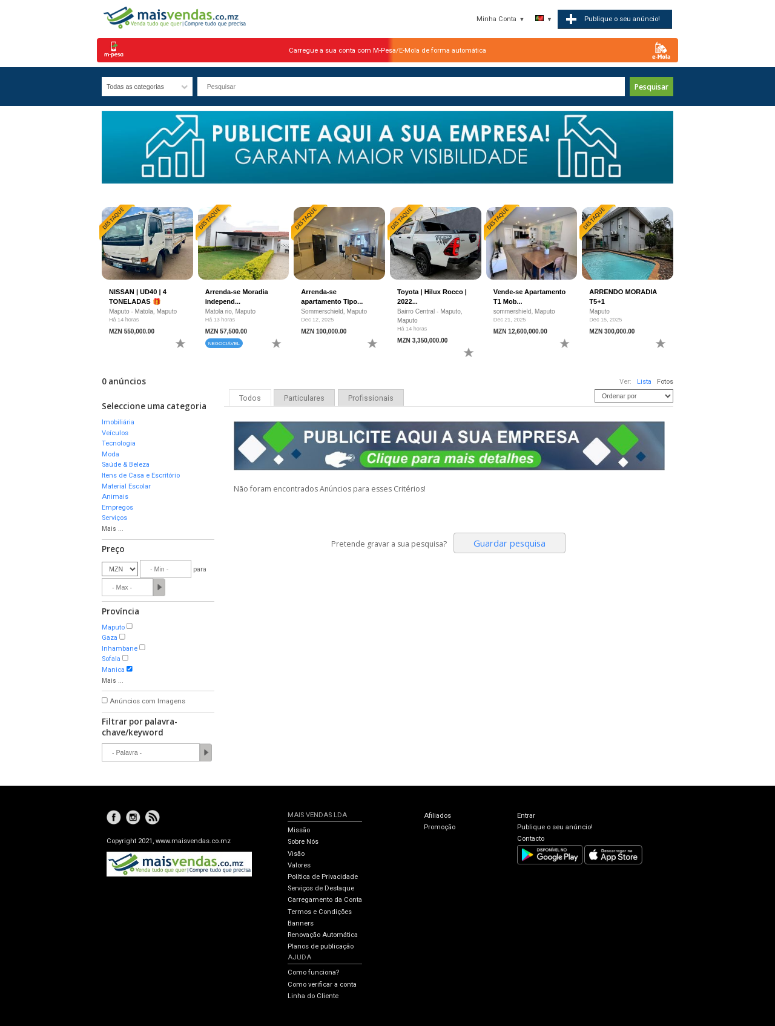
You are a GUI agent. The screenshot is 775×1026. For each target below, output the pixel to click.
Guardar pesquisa (509, 543)
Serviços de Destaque (321, 888)
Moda (110, 454)
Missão (299, 830)
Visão (296, 854)
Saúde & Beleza (126, 465)
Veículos (115, 433)
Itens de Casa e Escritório (141, 475)
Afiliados (437, 816)
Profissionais (371, 398)
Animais (115, 497)
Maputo (113, 627)
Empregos (117, 507)
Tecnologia (119, 443)
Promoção (439, 827)
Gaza (109, 638)
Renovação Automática (323, 935)
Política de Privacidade (323, 877)
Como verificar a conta (322, 984)
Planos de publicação (321, 946)
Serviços (114, 518)
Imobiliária (118, 422)
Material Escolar (126, 486)
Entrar (526, 816)
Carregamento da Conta (325, 900)
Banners (301, 923)
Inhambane (119, 649)
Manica (113, 670)
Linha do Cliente (313, 996)
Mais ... (113, 528)
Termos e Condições (320, 912)
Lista (644, 382)
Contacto (530, 839)
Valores (299, 865)
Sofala (111, 659)
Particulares (304, 398)
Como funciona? (313, 972)
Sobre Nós (303, 842)
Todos (250, 398)
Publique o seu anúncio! (555, 827)
